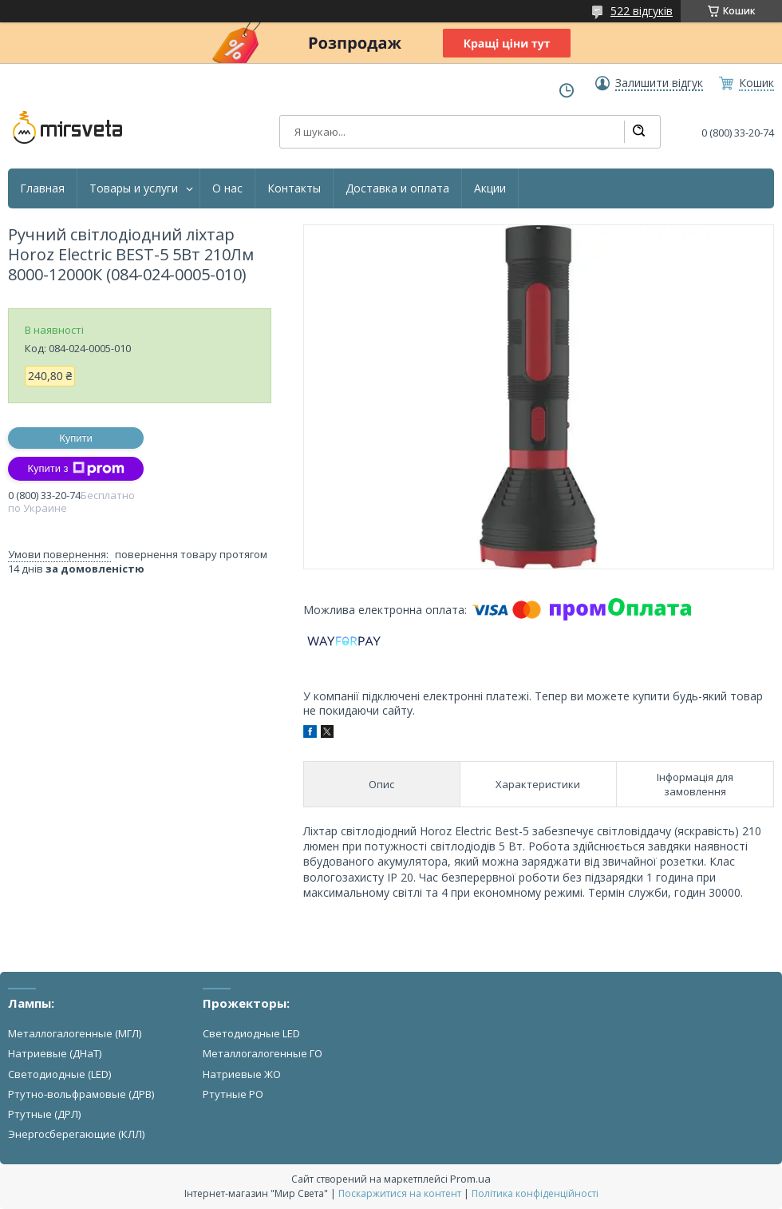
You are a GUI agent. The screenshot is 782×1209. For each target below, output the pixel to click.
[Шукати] (638, 132)
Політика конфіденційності (535, 1193)
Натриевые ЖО (242, 1074)
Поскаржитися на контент (399, 1193)
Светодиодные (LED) (59, 1074)
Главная (42, 188)
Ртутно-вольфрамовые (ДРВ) (81, 1094)
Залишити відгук (659, 83)
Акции (490, 188)
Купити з (75, 469)
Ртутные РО (233, 1094)
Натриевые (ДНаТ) (54, 1053)
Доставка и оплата (397, 188)
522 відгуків (641, 10)
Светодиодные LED (251, 1033)
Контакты (294, 188)
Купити (76, 438)
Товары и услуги (133, 188)
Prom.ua (470, 1178)
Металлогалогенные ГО (262, 1053)
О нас (227, 188)
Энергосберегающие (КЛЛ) (76, 1134)
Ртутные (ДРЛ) (44, 1114)
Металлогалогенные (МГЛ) (74, 1033)
